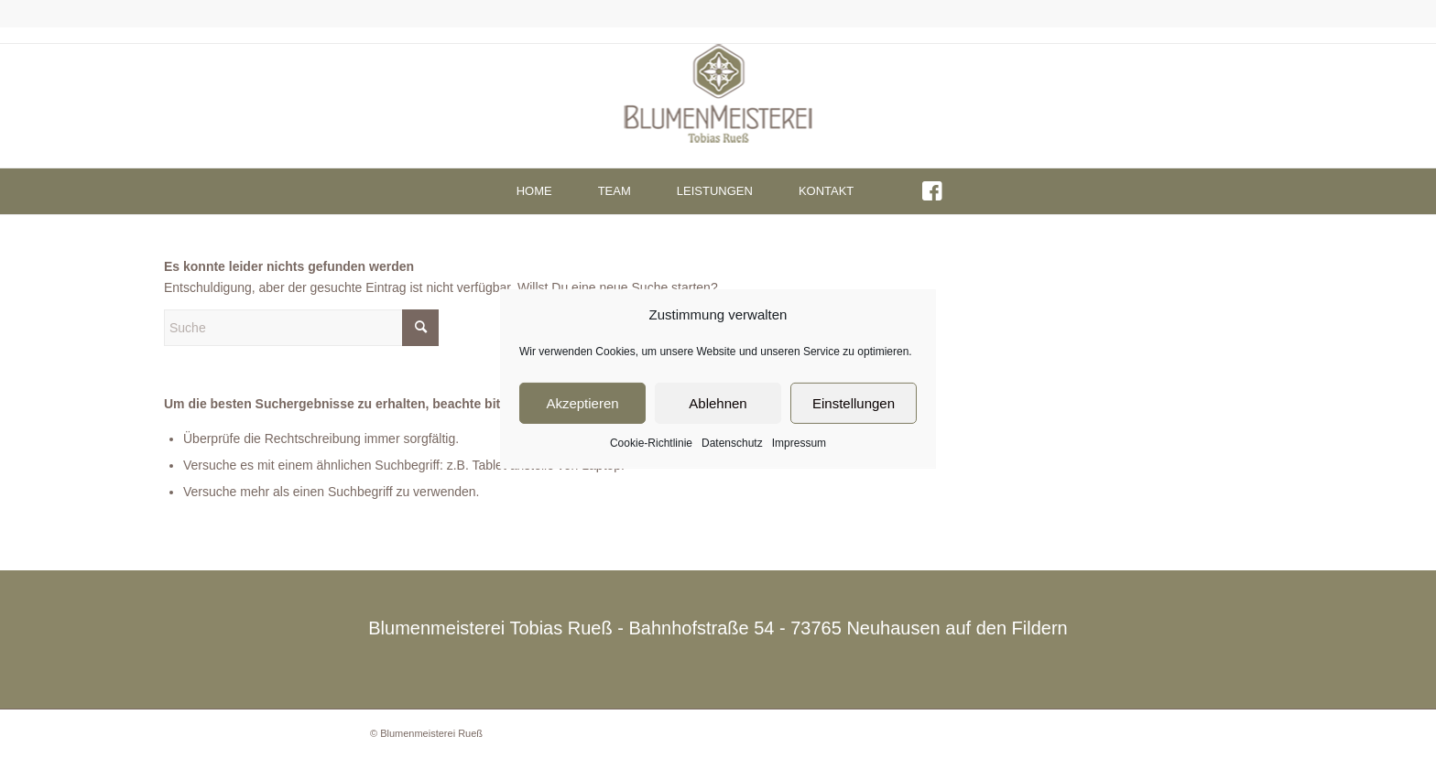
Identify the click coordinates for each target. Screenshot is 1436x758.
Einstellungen (853, 403)
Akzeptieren (582, 403)
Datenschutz (732, 443)
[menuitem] (534, 191)
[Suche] (301, 327)
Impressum (799, 443)
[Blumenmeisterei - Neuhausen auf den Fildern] (718, 106)
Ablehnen (717, 403)
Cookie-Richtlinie (651, 443)
